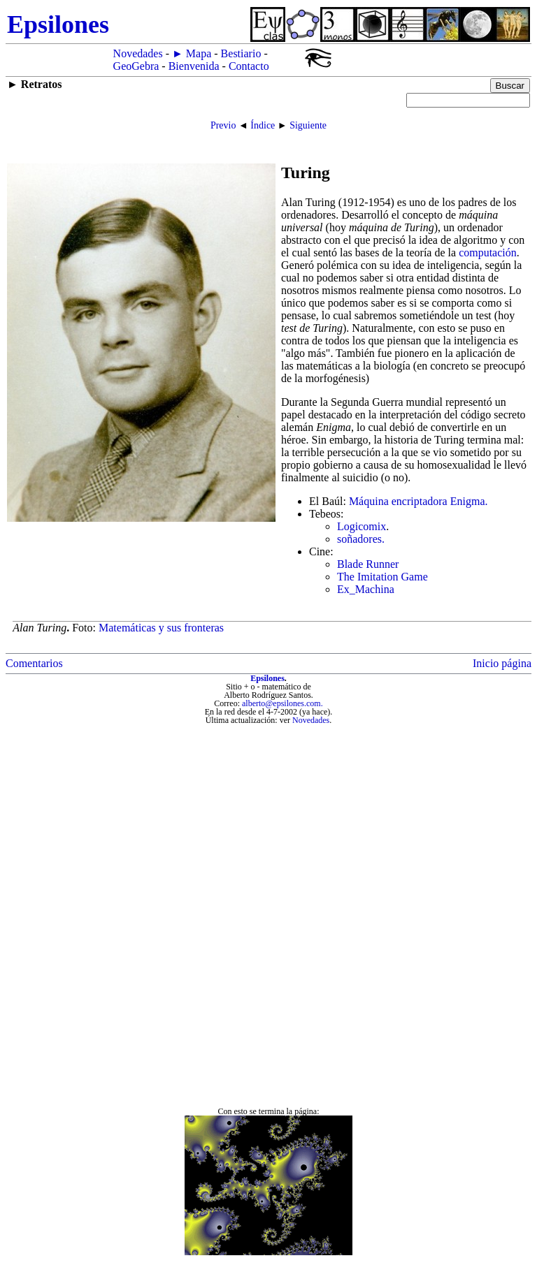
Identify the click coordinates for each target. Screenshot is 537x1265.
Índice (262, 125)
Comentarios (34, 663)
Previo (223, 125)
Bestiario (241, 53)
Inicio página (502, 663)
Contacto (249, 66)
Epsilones (267, 678)
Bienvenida (194, 66)
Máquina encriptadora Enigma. (418, 501)
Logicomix (361, 526)
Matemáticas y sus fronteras (161, 628)
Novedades (138, 53)
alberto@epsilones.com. (282, 703)
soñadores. (361, 539)
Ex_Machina (365, 589)
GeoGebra (136, 66)
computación (488, 252)
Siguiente (308, 125)
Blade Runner (368, 564)
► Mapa (191, 53)
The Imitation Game (382, 577)
